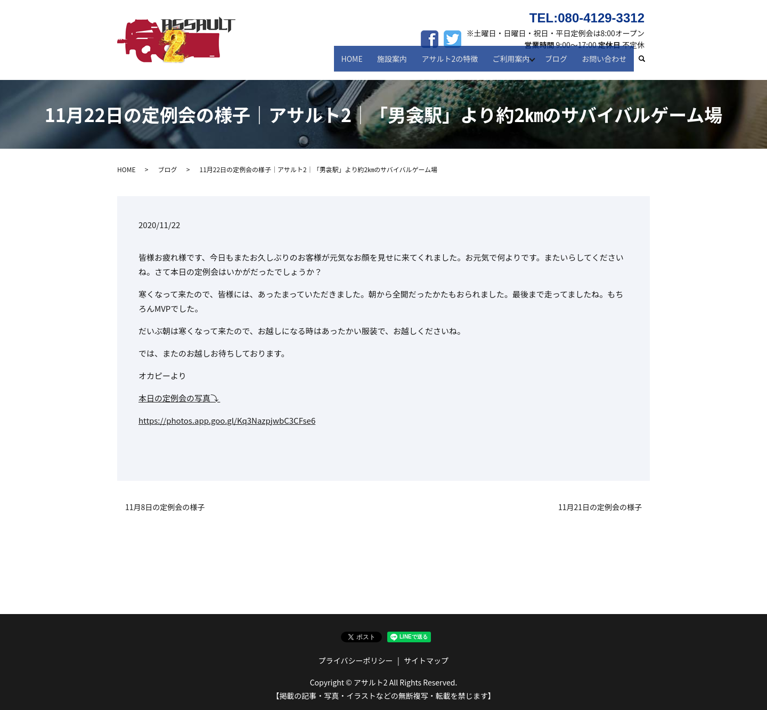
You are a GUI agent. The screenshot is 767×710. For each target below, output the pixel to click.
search (647, 63)
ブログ (560, 63)
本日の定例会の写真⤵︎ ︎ (179, 398)
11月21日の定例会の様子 (600, 507)
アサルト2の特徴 (454, 63)
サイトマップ (426, 660)
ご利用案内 (513, 63)
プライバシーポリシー (356, 660)
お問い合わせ (605, 63)
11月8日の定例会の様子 (165, 507)
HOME (361, 63)
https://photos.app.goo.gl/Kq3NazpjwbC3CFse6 (226, 420)
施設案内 (399, 63)
